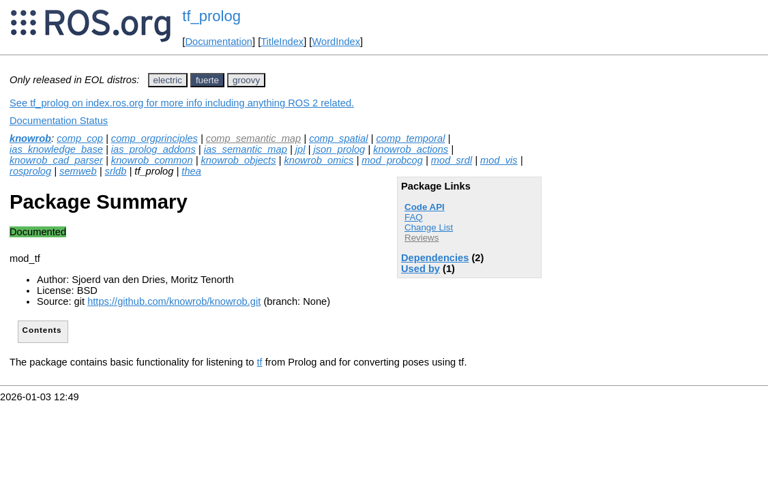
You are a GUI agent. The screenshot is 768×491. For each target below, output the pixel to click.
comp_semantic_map (253, 138)
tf (260, 362)
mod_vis (499, 160)
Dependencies (435, 257)
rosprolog (30, 171)
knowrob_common (152, 160)
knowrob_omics (318, 160)
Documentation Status (59, 120)
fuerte (207, 80)
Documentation (218, 41)
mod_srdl (451, 160)
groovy (246, 80)
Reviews (421, 238)
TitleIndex (282, 41)
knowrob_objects (238, 160)
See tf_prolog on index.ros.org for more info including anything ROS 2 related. (182, 103)
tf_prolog (211, 16)
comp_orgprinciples (154, 138)
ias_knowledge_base (56, 149)
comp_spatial (338, 138)
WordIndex (336, 41)
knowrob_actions (410, 149)
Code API (424, 207)
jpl (300, 149)
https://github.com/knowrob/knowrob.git (174, 301)
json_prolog (339, 149)
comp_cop (80, 138)
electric (167, 80)
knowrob (30, 138)
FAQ (413, 217)
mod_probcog (392, 160)
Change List (428, 227)
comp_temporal (410, 138)
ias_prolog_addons (153, 149)
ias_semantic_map (245, 149)
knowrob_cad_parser (56, 160)
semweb (78, 171)
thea (191, 171)
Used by (420, 268)
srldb (116, 171)
